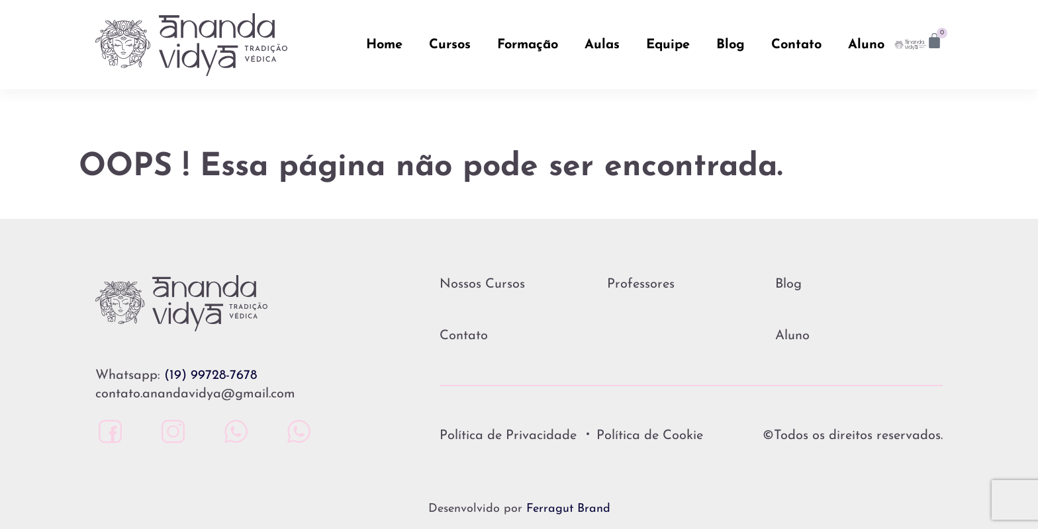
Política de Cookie (649, 435)
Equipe (668, 45)
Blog (730, 45)
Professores (641, 284)
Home (384, 45)
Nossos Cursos (482, 284)
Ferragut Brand (568, 509)
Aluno (866, 45)
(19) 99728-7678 (210, 375)
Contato (796, 45)
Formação (527, 45)
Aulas (602, 45)
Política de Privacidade (508, 435)
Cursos (450, 45)
